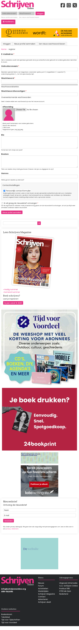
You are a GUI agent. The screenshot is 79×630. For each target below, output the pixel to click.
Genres (4, 177)
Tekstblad (5, 621)
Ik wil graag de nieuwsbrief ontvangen (20, 207)
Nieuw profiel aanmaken (9, 17)
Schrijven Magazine (46, 597)
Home (3, 49)
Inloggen (7, 44)
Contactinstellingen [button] (11, 189)
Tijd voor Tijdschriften (10, 623)
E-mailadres (7, 54)
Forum (41, 589)
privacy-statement (12, 533)
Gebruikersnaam (9, 66)
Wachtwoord (7, 78)
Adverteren (43, 603)
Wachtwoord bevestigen (13, 91)
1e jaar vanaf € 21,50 (13, 306)
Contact (42, 600)
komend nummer (12, 296)
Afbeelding (7, 107)
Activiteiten (43, 592)
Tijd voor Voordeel (9, 626)
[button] (8, 22)
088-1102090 (7, 595)
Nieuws (41, 587)
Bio (2, 135)
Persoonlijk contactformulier (18, 194)
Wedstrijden (43, 595)
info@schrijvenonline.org (13, 592)
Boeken (5, 156)
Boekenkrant (6, 618)
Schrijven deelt (44, 606)
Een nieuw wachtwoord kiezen (29, 17)
